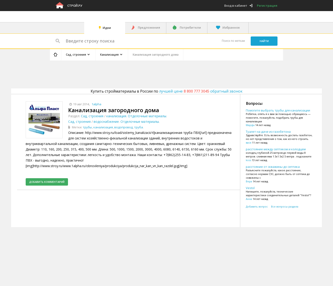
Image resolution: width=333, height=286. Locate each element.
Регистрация (267, 5)
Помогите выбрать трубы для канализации (278, 110)
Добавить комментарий (47, 182)
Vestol (250, 188)
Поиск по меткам (233, 41)
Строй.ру (74, 5)
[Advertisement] (137, 73)
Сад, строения (92, 116)
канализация (116, 116)
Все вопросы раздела (284, 206)
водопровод (123, 127)
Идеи (107, 28)
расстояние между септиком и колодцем (276, 149)
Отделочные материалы (147, 116)
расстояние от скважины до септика (273, 167)
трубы (87, 127)
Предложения (149, 27)
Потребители (190, 27)
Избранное (231, 27)
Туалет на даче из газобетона (268, 131)
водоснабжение (106, 121)
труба (138, 127)
